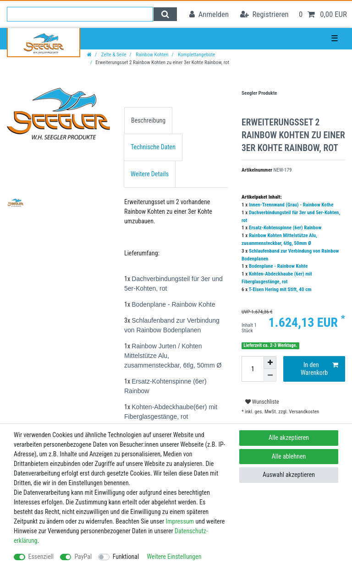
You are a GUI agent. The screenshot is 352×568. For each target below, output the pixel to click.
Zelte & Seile (113, 55)
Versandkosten (303, 412)
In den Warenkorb (319, 369)
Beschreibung (148, 120)
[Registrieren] (264, 14)
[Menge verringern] (270, 375)
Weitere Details (150, 174)
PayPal (83, 556)
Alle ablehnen (289, 456)
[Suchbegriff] (80, 14)
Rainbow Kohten (152, 55)
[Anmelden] (209, 14)
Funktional (126, 556)
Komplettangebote (196, 55)
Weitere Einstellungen (174, 556)
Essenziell (41, 556)
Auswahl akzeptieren (289, 474)
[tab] (148, 120)
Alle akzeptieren (289, 437)
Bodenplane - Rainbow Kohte (278, 266)
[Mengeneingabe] (253, 369)
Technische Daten (153, 147)
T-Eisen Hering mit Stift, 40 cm (280, 289)
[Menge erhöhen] (270, 362)
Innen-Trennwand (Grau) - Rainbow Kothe (291, 205)
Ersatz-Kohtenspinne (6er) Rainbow (285, 228)
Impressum (179, 521)
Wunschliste (262, 402)
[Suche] (165, 14)
